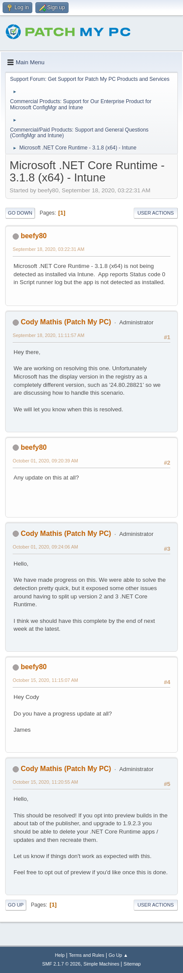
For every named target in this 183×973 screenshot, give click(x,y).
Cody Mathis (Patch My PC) (66, 322)
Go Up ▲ (118, 955)
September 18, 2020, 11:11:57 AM (48, 335)
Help (60, 955)
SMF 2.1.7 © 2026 (61, 963)
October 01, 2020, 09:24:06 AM (45, 546)
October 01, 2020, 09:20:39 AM (45, 460)
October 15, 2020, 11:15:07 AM (45, 680)
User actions (156, 212)
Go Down (20, 212)
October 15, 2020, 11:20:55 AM (45, 782)
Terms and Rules (86, 955)
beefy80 (34, 236)
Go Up (16, 904)
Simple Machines (101, 963)
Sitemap (132, 963)
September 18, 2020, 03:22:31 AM (48, 249)
